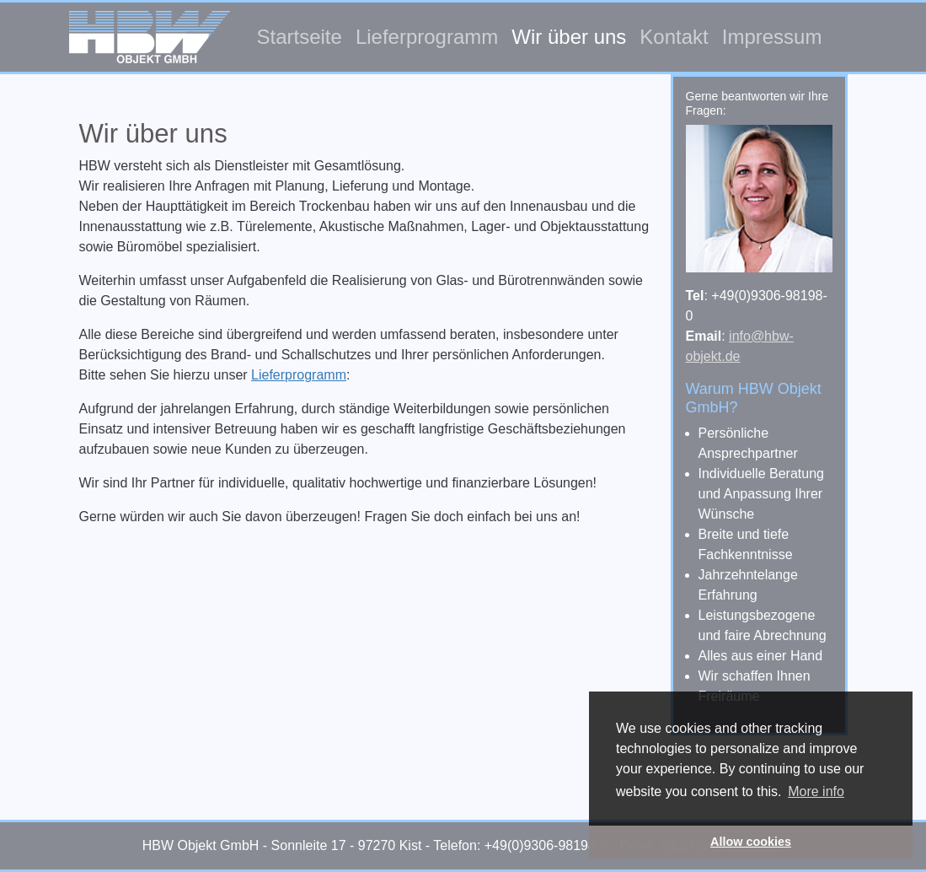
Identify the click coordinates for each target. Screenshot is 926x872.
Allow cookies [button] (750, 841)
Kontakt (674, 36)
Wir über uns (568, 36)
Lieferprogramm (427, 36)
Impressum (772, 36)
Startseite (299, 36)
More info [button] (816, 791)
